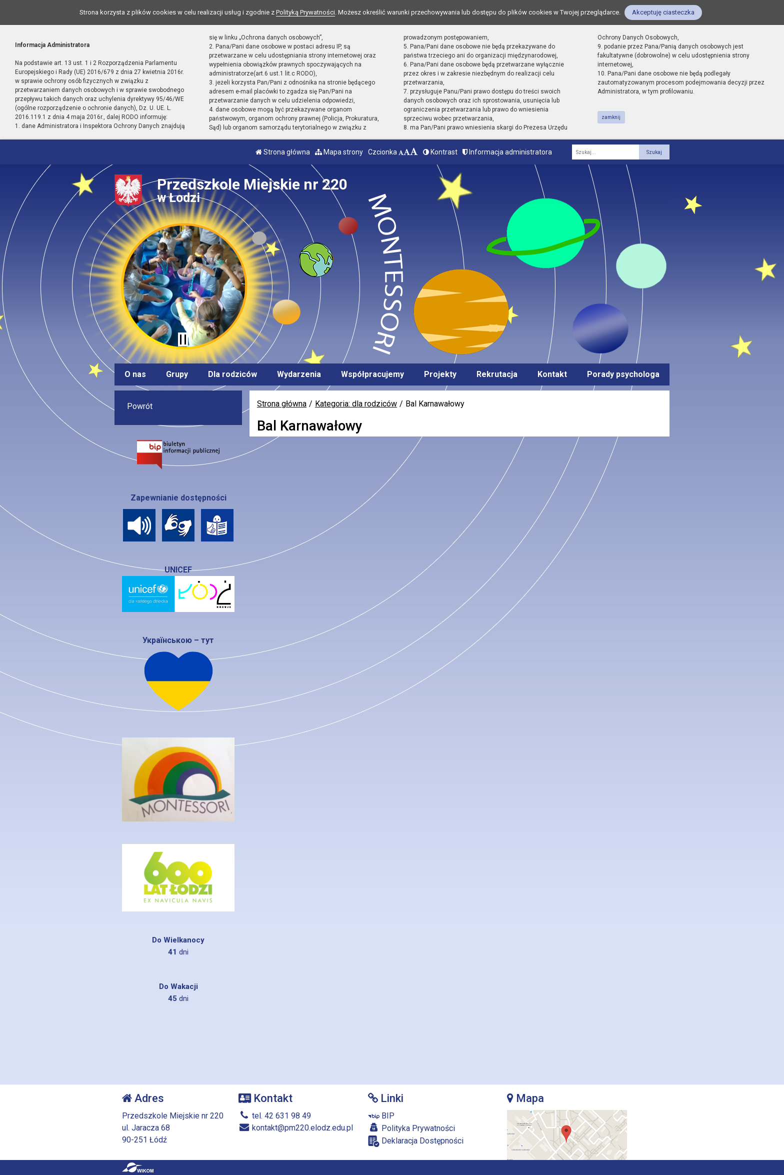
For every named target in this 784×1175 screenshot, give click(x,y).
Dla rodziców (232, 374)
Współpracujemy (372, 374)
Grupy (177, 374)
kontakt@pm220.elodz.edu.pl (295, 1127)
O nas (135, 374)
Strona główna (283, 152)
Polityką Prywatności (305, 12)
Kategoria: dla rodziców (356, 403)
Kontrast (440, 152)
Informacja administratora (507, 152)
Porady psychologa (623, 374)
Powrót (139, 406)
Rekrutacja (497, 374)
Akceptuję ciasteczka (663, 12)
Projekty (440, 374)
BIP (381, 1115)
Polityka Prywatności (411, 1128)
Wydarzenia (299, 374)
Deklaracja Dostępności (416, 1141)
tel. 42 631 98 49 (274, 1115)
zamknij (611, 117)
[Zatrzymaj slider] (183, 339)
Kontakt (552, 374)
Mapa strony (339, 152)
